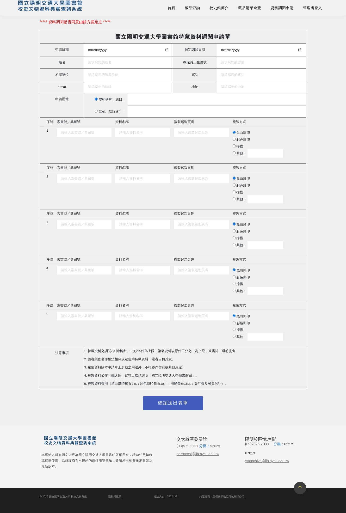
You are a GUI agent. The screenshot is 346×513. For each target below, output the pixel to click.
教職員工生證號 (195, 62)
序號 (49, 122)
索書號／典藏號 (68, 122)
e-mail (62, 87)
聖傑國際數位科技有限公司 (228, 496)
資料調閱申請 (282, 8)
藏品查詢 (192, 8)
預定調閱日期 (195, 49)
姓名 (62, 62)
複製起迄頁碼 (184, 122)
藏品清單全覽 (249, 8)
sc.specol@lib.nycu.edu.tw (198, 454)
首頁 (171, 8)
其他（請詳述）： (112, 112)
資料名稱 (122, 122)
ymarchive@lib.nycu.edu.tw (267, 461)
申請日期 (62, 49)
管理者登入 (312, 8)
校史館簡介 (219, 8)
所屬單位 (62, 74)
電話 (195, 74)
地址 (195, 87)
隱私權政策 (114, 496)
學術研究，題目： (112, 99)
